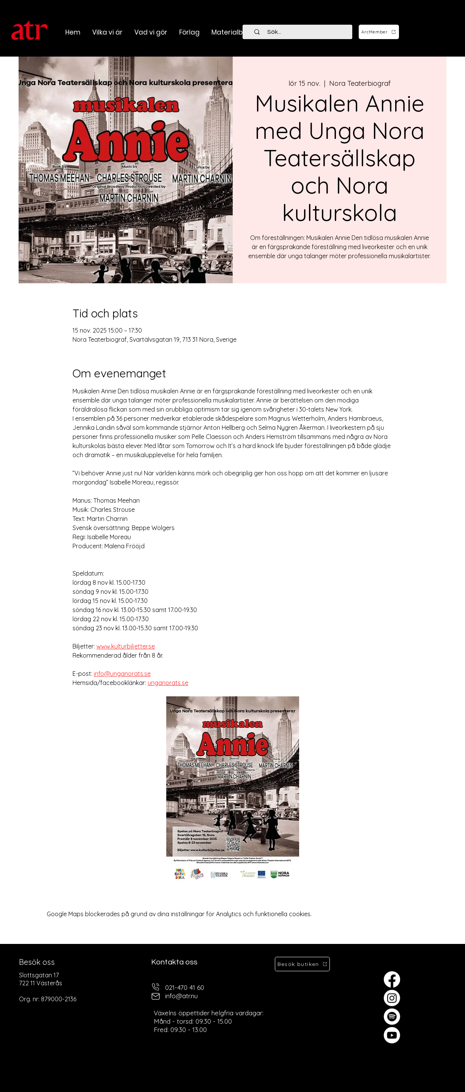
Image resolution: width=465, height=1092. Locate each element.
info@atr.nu (181, 996)
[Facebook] (392, 979)
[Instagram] (392, 998)
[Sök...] (301, 32)
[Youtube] (392, 1035)
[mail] (156, 996)
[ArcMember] (379, 32)
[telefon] (156, 987)
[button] (150, 32)
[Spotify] (392, 1016)
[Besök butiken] (302, 964)
